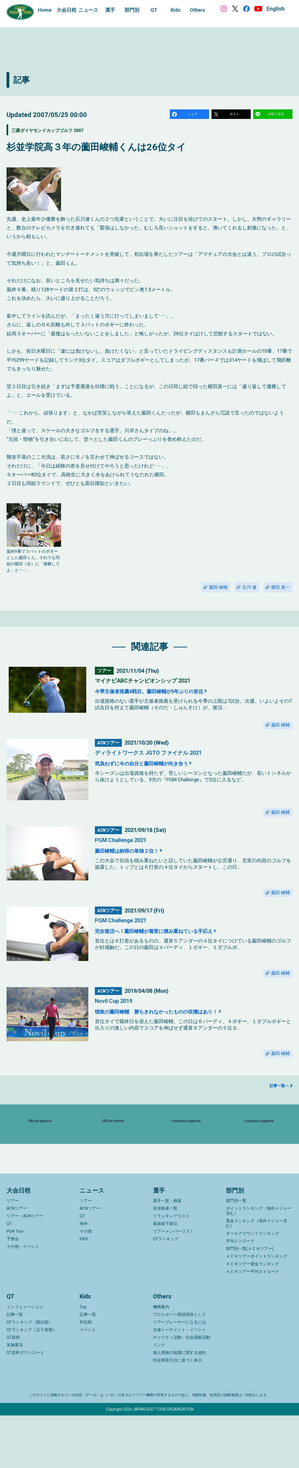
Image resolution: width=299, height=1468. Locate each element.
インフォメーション (25, 1359)
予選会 (13, 1291)
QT (9, 1276)
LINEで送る (277, 115)
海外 (84, 1276)
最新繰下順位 (165, 1276)
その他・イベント (23, 1299)
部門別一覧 (236, 1253)
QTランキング (166, 1291)
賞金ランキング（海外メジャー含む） (256, 1276)
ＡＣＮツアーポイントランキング (256, 1309)
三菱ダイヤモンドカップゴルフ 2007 (67, 132)
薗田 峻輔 (203, 591)
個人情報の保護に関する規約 (179, 1405)
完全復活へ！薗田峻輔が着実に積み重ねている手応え (174, 947)
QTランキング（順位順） (30, 1374)
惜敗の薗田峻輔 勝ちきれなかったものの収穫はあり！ (178, 1032)
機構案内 (161, 1359)
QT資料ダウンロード (25, 1405)
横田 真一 (277, 591)
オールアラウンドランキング (252, 1286)
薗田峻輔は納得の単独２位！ (137, 864)
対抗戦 (86, 1374)
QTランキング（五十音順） (32, 1382)
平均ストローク (240, 1293)
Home (45, 10)
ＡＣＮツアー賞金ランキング (252, 1316)
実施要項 (15, 1397)
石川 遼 (241, 591)
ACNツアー (17, 1261)
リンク (159, 1397)
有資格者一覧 (165, 1261)
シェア (193, 115)
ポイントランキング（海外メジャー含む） (258, 1264)
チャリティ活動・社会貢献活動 (181, 1389)
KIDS (84, 1291)
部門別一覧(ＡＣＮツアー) (250, 1301)
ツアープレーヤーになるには (179, 1374)
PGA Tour (15, 1284)
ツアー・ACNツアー (25, 1268)
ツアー (13, 1253)
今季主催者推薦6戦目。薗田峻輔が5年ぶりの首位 (168, 697)
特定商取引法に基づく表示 (177, 1412)
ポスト (235, 115)
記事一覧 (15, 1367)
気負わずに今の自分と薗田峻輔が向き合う (158, 773)
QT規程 (13, 1389)
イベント (88, 1382)
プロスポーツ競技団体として (179, 1367)
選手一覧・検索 (167, 1253)
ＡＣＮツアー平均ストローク (252, 1324)
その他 (86, 1284)
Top (83, 1359)
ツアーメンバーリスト (173, 1284)
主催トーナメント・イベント (179, 1382)
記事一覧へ (279, 1109)
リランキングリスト (171, 1268)
